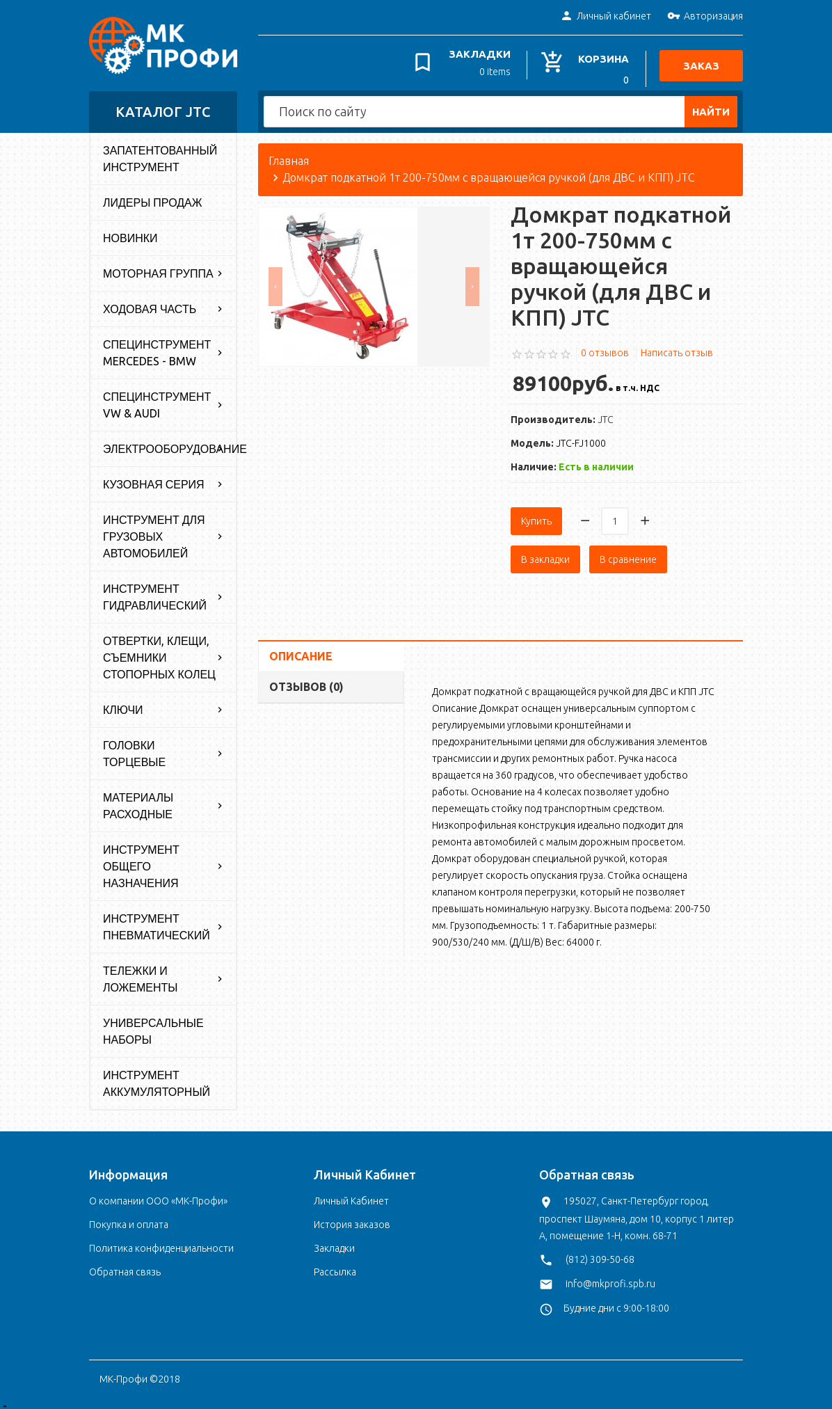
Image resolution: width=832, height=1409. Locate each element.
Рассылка (335, 1265)
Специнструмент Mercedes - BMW (157, 346)
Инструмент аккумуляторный (156, 1077)
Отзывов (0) (306, 680)
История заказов (352, 1218)
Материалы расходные (138, 799)
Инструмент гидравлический (155, 590)
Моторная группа (158, 267)
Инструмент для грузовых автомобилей (154, 530)
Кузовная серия (154, 478)
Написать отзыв (677, 345)
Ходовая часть (149, 302)
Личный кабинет (605, 17)
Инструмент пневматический (156, 920)
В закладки (545, 552)
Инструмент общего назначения (141, 860)
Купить (536, 514)
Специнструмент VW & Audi (157, 398)
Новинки (130, 231)
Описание (301, 649)
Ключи (123, 703)
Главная (289, 154)
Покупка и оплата (128, 1218)
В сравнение (628, 552)
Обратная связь (125, 1265)
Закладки (334, 1242)
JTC (606, 412)
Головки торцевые (134, 747)
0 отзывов (605, 345)
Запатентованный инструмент (160, 152)
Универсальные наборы (153, 1025)
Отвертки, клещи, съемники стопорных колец (159, 651)
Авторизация (705, 17)
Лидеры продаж (152, 196)
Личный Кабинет (351, 1194)
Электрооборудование (169, 442)
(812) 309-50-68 (600, 1252)
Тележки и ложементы (140, 972)
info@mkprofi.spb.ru (610, 1276)
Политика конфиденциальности (161, 1242)
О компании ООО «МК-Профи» (158, 1194)
